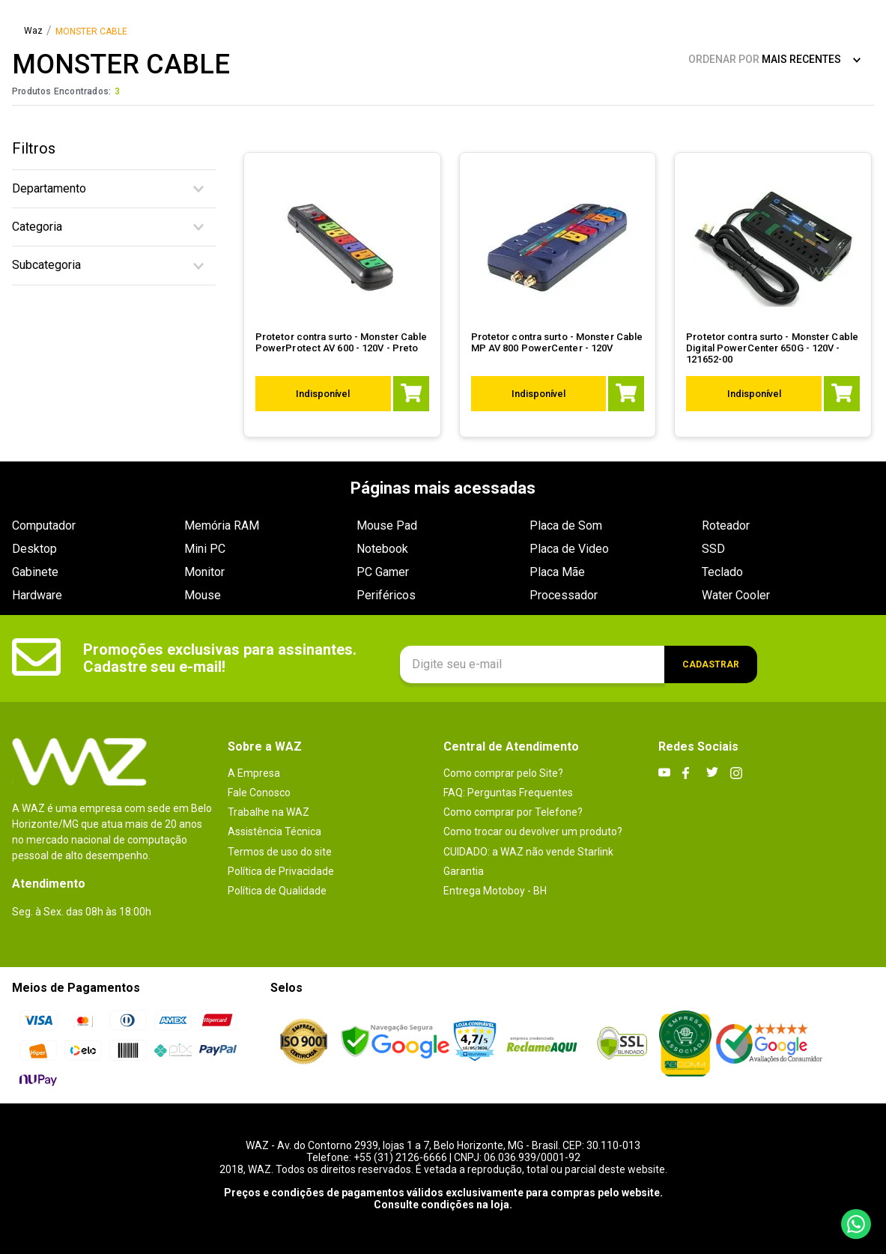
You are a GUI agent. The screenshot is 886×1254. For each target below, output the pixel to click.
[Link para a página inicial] (33, 31)
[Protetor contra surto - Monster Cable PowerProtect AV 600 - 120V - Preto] (343, 295)
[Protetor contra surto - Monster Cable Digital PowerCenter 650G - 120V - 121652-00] (774, 295)
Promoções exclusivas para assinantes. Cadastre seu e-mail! (219, 658)
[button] (114, 189)
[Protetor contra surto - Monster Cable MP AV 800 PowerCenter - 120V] (558, 295)
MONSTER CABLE (91, 32)
